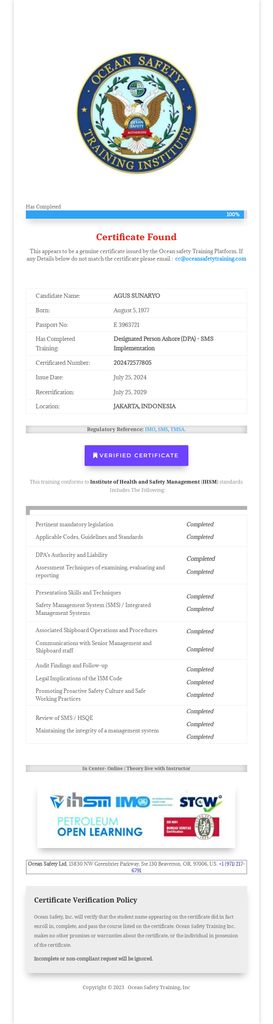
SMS (163, 429)
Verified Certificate (139, 455)
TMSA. (178, 429)
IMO (150, 429)
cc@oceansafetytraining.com (210, 258)
